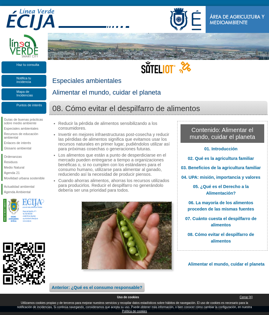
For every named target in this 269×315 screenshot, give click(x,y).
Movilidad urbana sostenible (24, 178)
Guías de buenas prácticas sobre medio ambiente (23, 121)
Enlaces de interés (17, 143)
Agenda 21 (12, 173)
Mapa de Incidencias (24, 93)
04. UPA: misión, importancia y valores (220, 177)
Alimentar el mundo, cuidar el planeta (226, 264)
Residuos (11, 162)
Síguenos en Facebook (5, 233)
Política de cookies (134, 311)
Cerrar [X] (246, 297)
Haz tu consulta (27, 64)
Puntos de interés (29, 105)
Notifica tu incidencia (23, 80)
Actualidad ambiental (19, 186)
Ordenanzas (13, 156)
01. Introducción (220, 148)
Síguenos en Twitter (15, 233)
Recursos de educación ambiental (21, 135)
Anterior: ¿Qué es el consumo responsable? (97, 287)
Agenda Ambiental (17, 192)
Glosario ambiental (17, 148)
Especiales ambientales (21, 128)
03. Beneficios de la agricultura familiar (221, 167)
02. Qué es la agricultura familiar (221, 158)
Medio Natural (14, 167)
